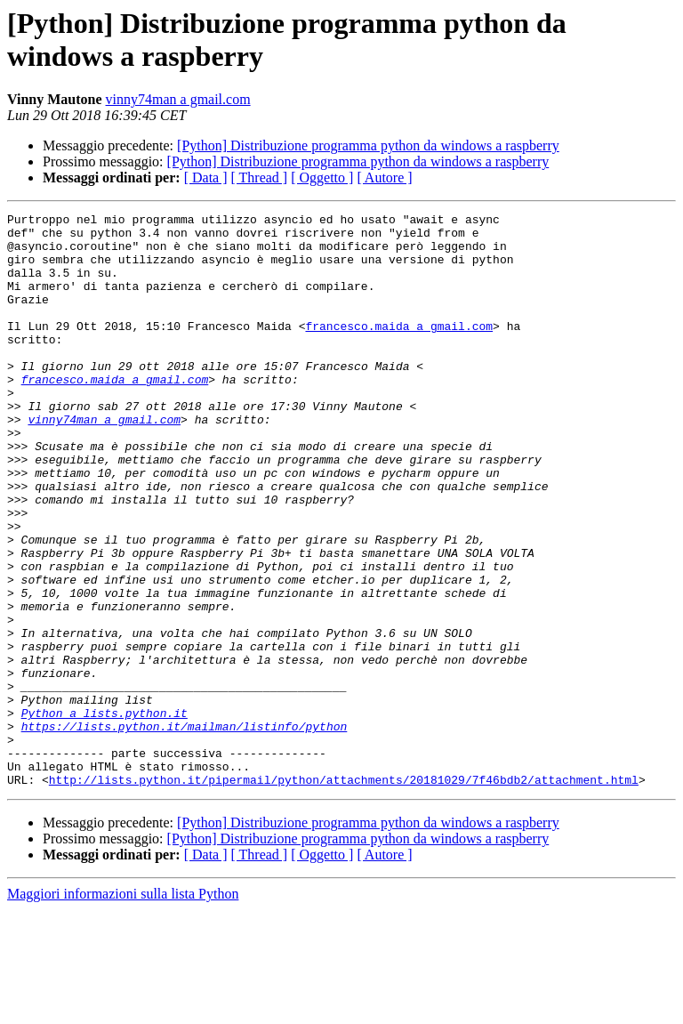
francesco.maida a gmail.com (399, 350)
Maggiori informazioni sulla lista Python (122, 1008)
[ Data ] (206, 177)
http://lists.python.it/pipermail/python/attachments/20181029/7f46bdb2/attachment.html (344, 894)
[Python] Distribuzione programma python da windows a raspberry (368, 145)
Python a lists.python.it (104, 814)
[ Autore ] (384, 177)
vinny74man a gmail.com (178, 99)
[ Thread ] (259, 177)
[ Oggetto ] (322, 177)
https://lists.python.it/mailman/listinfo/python (184, 830)
